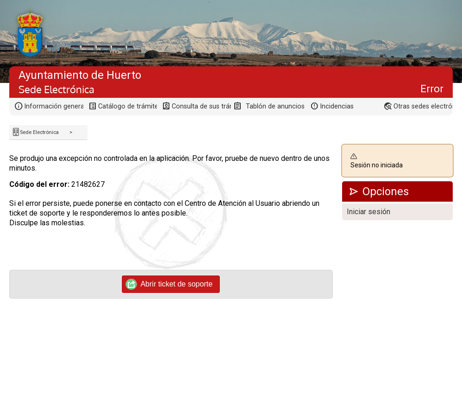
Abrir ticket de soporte (169, 284)
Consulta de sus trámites (201, 106)
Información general (53, 106)
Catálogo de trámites (127, 106)
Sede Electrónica (39, 132)
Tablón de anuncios (275, 106)
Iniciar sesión (368, 211)
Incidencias (337, 106)
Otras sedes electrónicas (423, 106)
